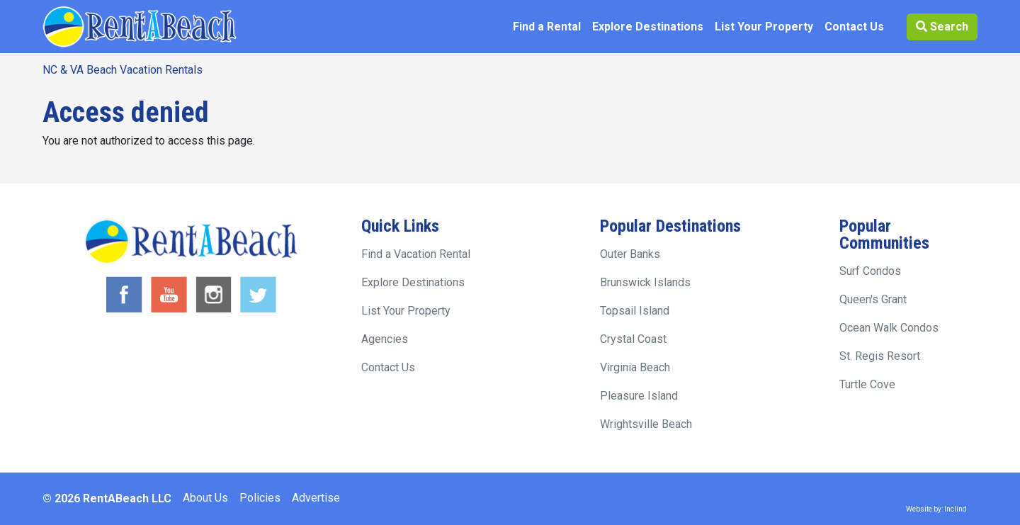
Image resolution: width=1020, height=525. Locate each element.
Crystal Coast (633, 339)
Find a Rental (547, 26)
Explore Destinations (647, 26)
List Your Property (764, 26)
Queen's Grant (873, 299)
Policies (259, 497)
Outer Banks (630, 254)
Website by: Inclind (936, 509)
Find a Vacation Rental (415, 254)
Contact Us (854, 26)
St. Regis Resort (879, 356)
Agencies (384, 339)
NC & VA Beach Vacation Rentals (122, 70)
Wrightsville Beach (646, 424)
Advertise (316, 497)
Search (942, 26)
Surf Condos (870, 271)
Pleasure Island (639, 395)
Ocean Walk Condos (889, 327)
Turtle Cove (867, 384)
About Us (205, 497)
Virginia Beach (635, 367)
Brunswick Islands (645, 282)
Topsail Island (634, 310)
